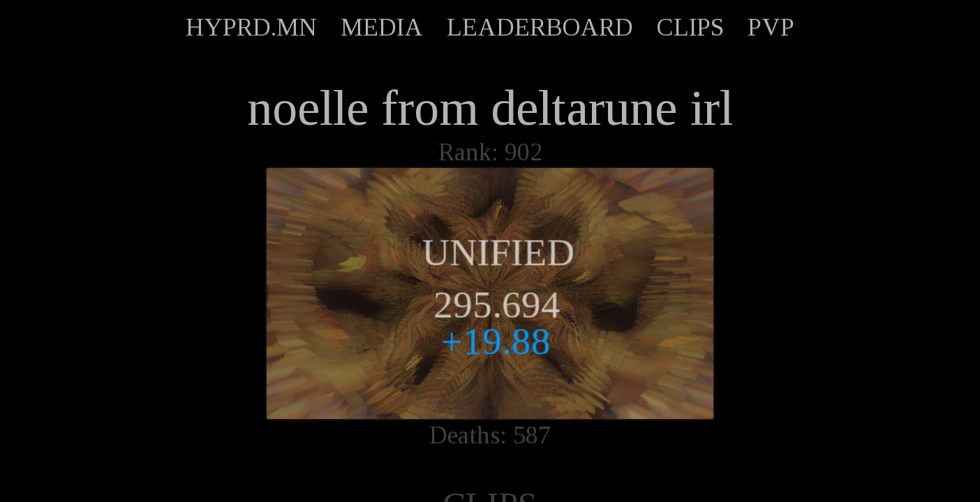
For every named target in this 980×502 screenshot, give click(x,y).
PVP (771, 27)
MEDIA (382, 27)
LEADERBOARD (540, 27)
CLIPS (690, 27)
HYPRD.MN (251, 27)
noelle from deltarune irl (490, 108)
